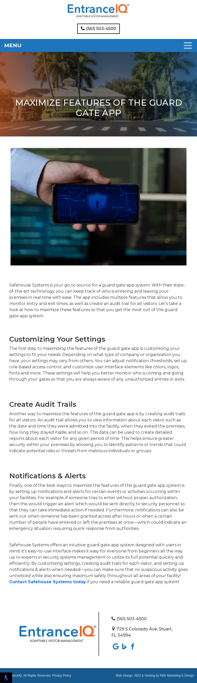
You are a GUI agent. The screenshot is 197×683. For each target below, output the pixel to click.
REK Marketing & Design (177, 675)
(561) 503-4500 (98, 28)
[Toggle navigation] (98, 45)
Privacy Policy (61, 675)
